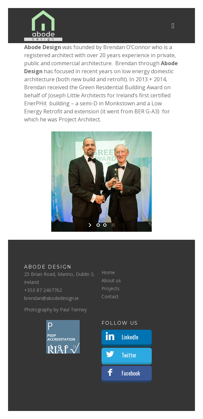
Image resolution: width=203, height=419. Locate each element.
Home (108, 272)
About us (111, 280)
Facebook (131, 373)
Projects (111, 288)
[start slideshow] (90, 225)
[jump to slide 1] (98, 225)
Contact (110, 296)
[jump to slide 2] (105, 225)
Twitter (129, 355)
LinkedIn (130, 337)
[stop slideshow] (112, 225)
